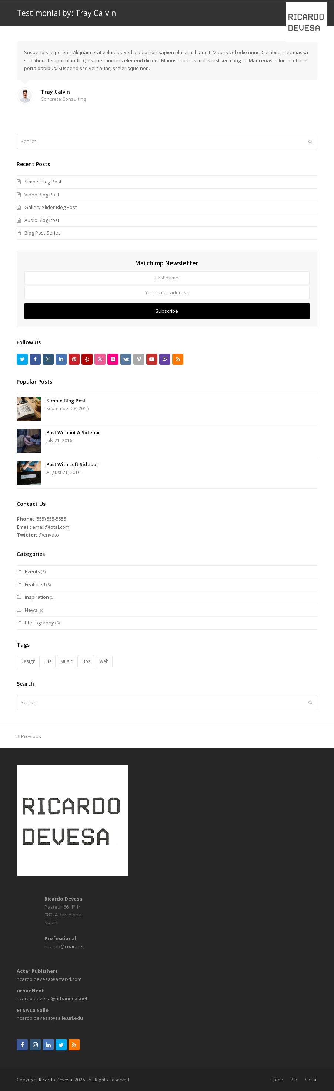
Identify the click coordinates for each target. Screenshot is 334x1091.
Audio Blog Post (41, 220)
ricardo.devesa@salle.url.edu (50, 1018)
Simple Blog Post (42, 181)
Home (276, 1080)
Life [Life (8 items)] (48, 661)
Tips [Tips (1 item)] (86, 661)
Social (311, 1080)
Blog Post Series (42, 232)
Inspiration (37, 597)
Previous (29, 736)
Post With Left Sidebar (72, 464)
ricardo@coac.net (64, 946)
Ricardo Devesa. (56, 1080)
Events (32, 571)
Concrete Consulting (63, 99)
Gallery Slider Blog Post (50, 207)
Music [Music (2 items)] (66, 661)
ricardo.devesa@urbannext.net (52, 998)
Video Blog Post (41, 194)
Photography (39, 622)
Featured (35, 584)
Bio (293, 1080)
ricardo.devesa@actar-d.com (49, 979)
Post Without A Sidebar (73, 432)
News (31, 610)
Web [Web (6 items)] (104, 661)
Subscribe (167, 311)
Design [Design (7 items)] (28, 661)
